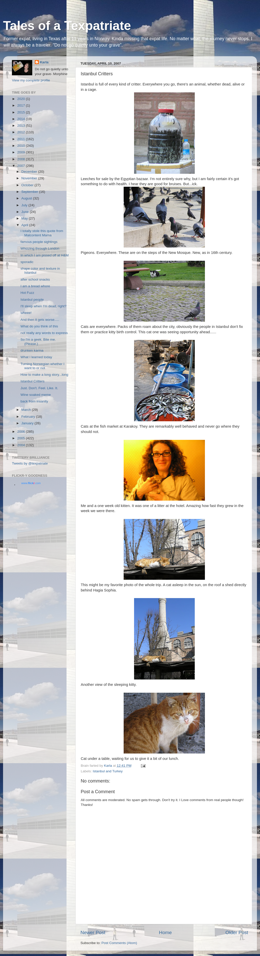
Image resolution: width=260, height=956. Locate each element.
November (29, 178)
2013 (21, 125)
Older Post (236, 932)
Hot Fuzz (27, 293)
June (25, 212)
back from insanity (34, 401)
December (29, 171)
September (30, 192)
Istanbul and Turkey (108, 771)
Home (165, 932)
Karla (44, 62)
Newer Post (92, 932)
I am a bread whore (35, 286)
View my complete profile (31, 80)
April (25, 225)
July (24, 205)
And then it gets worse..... (40, 320)
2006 (21, 431)
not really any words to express (44, 333)
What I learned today (36, 357)
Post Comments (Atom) (119, 943)
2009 (21, 152)
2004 (21, 445)
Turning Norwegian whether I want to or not (42, 366)
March (26, 410)
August (27, 198)
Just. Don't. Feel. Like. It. (39, 388)
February (28, 416)
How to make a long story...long (44, 374)
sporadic (27, 262)
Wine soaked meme (36, 395)
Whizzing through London (40, 248)
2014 (21, 119)
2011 (21, 139)
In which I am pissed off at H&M (45, 255)
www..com (31, 483)
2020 (21, 99)
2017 (21, 105)
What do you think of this (39, 326)
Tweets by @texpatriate (30, 463)
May (25, 218)
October (28, 185)
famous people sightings (39, 242)
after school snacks (35, 279)
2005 (21, 438)
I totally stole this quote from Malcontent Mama (42, 233)
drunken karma (32, 350)
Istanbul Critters (33, 381)
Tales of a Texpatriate (67, 26)
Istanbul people (32, 299)
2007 (21, 166)
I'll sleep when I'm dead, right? (44, 306)
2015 (21, 112)
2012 (21, 132)
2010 (21, 146)
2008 (21, 159)
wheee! (26, 313)
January (28, 423)
